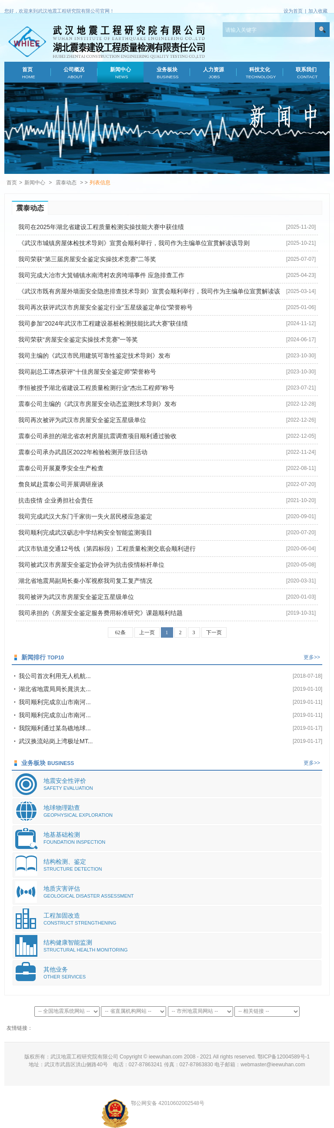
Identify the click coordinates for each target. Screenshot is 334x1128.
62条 (120, 632)
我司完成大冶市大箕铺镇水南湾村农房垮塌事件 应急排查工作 (101, 275)
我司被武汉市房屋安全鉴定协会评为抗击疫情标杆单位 (91, 564)
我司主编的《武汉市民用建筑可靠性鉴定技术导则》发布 (94, 355)
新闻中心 (120, 73)
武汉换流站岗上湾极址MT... (56, 741)
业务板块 (167, 73)
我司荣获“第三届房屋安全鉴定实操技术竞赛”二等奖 (87, 259)
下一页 (214, 632)
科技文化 (260, 73)
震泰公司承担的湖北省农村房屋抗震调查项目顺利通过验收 (97, 436)
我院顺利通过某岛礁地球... (55, 728)
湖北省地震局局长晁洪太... (55, 688)
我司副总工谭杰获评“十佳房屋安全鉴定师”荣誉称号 (87, 371)
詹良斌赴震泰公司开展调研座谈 (61, 484)
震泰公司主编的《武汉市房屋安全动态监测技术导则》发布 (97, 403)
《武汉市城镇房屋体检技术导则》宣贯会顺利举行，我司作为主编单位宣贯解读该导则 (134, 243)
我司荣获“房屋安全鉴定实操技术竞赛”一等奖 (78, 339)
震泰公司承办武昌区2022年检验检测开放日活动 (82, 452)
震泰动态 (66, 183)
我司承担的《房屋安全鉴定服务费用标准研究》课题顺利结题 (100, 612)
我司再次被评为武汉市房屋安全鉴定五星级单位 (82, 419)
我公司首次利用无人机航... (55, 675)
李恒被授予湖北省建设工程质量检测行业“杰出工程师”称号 (96, 387)
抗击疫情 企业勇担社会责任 (55, 500)
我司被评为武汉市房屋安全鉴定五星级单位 (76, 596)
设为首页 (293, 10)
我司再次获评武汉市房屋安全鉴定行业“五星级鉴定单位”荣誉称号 (105, 307)
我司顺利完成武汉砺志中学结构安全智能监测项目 (85, 532)
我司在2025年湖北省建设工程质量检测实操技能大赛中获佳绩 (101, 226)
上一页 (147, 632)
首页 (27, 73)
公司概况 (74, 73)
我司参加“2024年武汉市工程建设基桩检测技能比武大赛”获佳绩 (103, 323)
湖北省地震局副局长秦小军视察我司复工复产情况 (85, 580)
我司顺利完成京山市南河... (55, 702)
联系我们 (306, 73)
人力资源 (213, 73)
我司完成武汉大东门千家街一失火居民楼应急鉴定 (85, 516)
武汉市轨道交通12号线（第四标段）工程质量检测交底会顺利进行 (107, 548)
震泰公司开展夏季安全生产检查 (61, 468)
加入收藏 (317, 10)
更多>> (312, 657)
